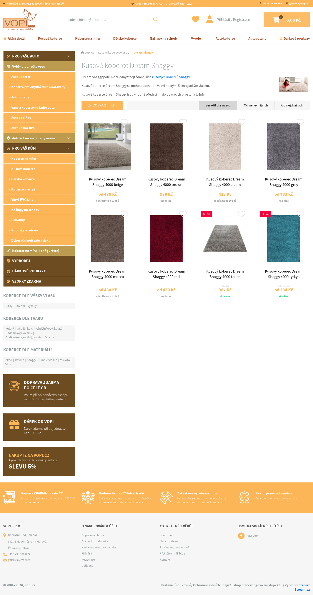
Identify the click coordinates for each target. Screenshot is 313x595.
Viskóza (65, 360)
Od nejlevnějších (256, 105)
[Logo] (21, 19)
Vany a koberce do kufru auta (33, 107)
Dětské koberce (125, 38)
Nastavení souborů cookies (99, 547)
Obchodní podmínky (95, 541)
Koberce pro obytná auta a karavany (38, 87)
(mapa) (32, 535)
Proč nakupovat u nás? (174, 547)
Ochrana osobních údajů (211, 585)
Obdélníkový (25, 328)
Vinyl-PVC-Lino (22, 199)
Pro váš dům (21, 148)
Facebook (253, 536)
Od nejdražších (292, 105)
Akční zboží (16, 38)
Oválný (49, 337)
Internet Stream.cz (302, 587)
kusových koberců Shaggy (171, 77)
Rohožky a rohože (24, 230)
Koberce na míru (87, 38)
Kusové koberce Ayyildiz (113, 52)
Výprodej (18, 260)
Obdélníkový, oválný (18, 333)
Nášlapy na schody (164, 38)
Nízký (8, 306)
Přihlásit (220, 19)
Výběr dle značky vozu (26, 66)
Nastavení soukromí (175, 585)
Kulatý (9, 328)
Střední (20, 306)
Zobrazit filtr (105, 105)
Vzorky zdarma (24, 281)
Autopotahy (257, 38)
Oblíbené (87, 566)
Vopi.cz (89, 52)
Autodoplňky (21, 117)
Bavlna (19, 360)
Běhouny (18, 220)
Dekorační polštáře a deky (30, 240)
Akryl (8, 360)
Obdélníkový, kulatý (49, 328)
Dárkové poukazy (297, 38)
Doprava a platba (93, 535)
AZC (279, 585)
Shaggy (31, 360)
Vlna (8, 364)
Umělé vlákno (48, 360)
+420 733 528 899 (272, 3)
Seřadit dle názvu (218, 105)
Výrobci (196, 38)
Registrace (238, 19)
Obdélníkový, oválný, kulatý (23, 337)
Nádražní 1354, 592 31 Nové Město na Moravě (35, 3)
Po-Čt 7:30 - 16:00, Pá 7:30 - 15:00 (163, 3)
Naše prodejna (169, 541)
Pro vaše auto (23, 56)
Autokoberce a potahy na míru (32, 138)
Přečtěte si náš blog (172, 553)
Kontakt (165, 559)
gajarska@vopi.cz (299, 3)
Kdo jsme (166, 535)
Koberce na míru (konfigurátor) (33, 250)
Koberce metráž (23, 189)
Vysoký (32, 306)
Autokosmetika (23, 128)
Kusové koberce (50, 38)
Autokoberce (225, 38)
